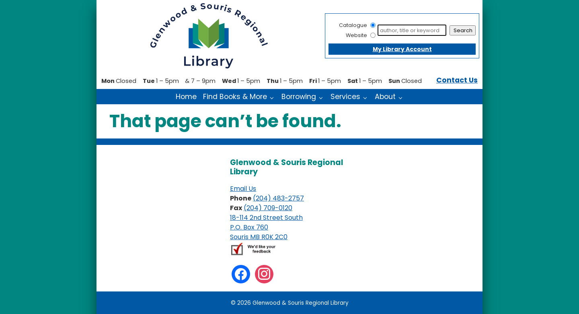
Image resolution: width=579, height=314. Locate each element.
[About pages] (402, 97)
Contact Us (457, 80)
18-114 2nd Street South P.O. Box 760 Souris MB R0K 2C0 (266, 227)
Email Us (243, 188)
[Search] (412, 30)
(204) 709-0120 (268, 208)
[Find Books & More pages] (274, 97)
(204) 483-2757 (278, 198)
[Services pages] (367, 97)
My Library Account (402, 49)
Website (356, 35)
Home (186, 96)
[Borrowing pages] (323, 97)
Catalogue (353, 25)
